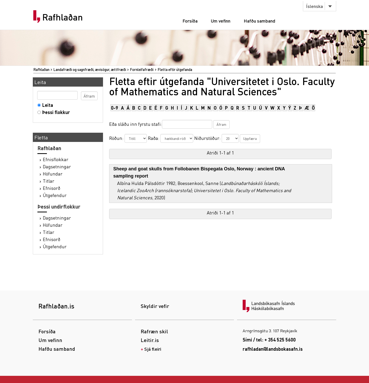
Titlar (48, 181)
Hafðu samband (259, 21)
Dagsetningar (57, 166)
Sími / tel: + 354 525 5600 (269, 340)
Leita (46, 105)
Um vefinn (220, 21)
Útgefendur (55, 195)
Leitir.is (150, 340)
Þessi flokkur (55, 112)
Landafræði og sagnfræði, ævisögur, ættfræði (89, 69)
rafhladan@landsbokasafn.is (273, 349)
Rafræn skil (154, 331)
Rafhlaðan (62, 17)
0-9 (114, 108)
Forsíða (190, 21)
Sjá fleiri (152, 349)
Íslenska (314, 6)
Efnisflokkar (55, 159)
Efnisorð (51, 188)
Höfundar (53, 174)
